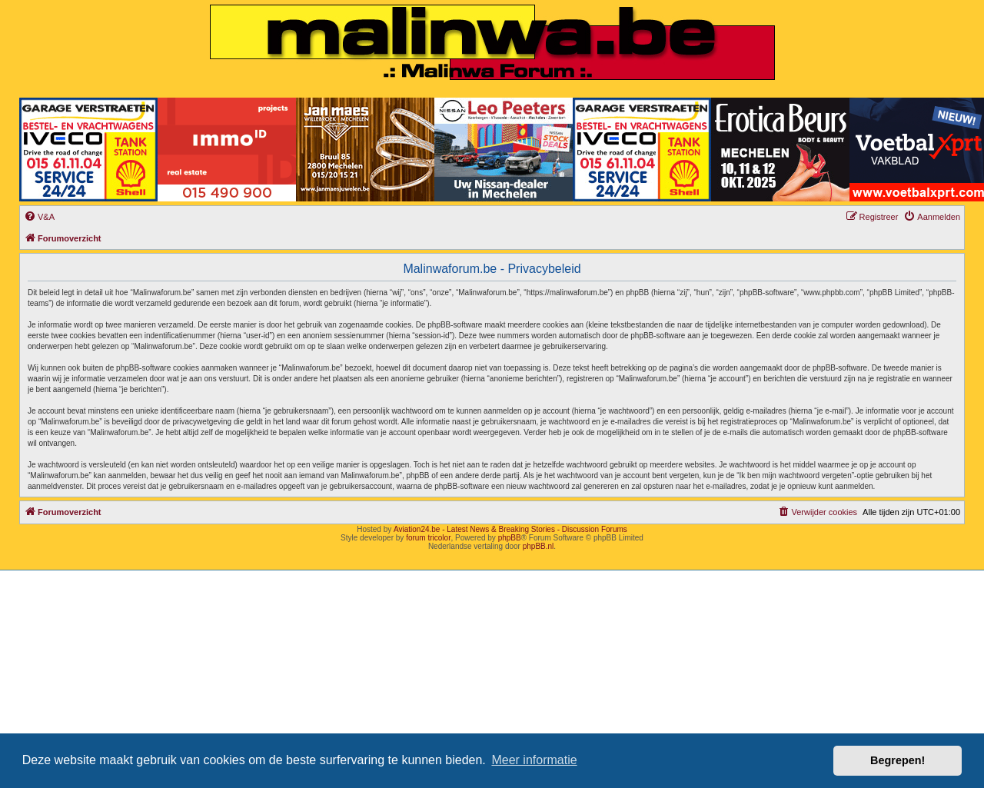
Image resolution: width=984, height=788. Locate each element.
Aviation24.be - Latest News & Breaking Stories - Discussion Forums (510, 529)
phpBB (509, 538)
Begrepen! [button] (897, 760)
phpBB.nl (538, 546)
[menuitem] (39, 217)
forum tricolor (428, 538)
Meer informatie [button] (534, 759)
